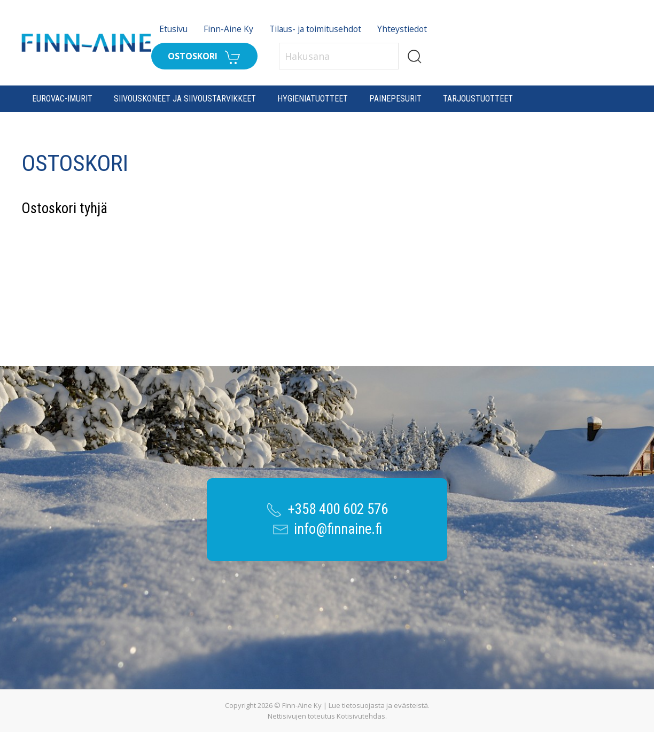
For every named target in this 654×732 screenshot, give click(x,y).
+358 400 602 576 (337, 509)
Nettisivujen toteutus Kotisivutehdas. (327, 716)
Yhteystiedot (402, 29)
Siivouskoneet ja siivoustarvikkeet (185, 99)
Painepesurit (395, 99)
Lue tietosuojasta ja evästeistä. (379, 705)
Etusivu (173, 29)
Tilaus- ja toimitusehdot (315, 29)
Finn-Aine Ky (228, 29)
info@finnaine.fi (338, 529)
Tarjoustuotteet (478, 99)
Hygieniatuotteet (312, 99)
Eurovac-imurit (62, 99)
